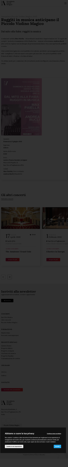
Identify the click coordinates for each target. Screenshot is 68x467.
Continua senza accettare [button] (54, 433)
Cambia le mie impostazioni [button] (14, 446)
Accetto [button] (57, 446)
